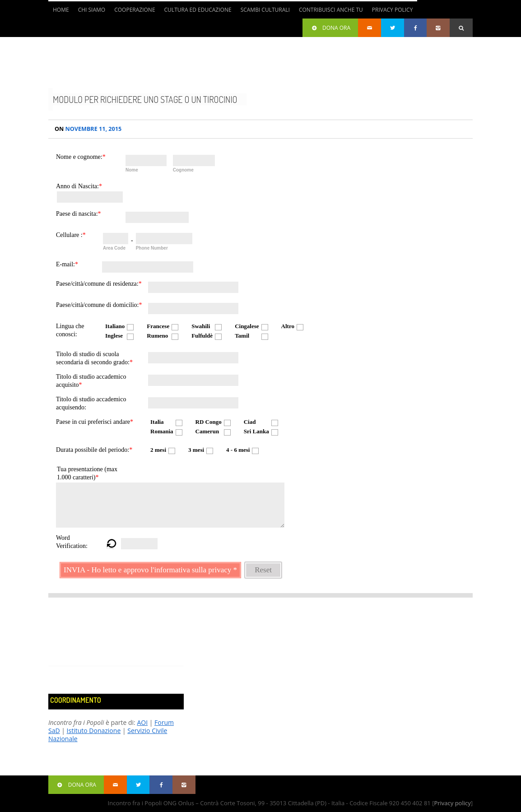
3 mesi (196, 449)
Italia (157, 421)
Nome (132, 169)
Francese (158, 326)
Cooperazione (134, 10)
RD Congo (208, 421)
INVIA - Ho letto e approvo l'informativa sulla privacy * (150, 570)
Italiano (115, 326)
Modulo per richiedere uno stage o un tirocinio (145, 99)
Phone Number (152, 248)
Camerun (207, 431)
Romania (161, 431)
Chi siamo (92, 10)
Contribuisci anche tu (331, 10)
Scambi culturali (265, 10)
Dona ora (330, 28)
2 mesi (158, 449)
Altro (287, 326)
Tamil (242, 335)
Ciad (250, 421)
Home (61, 10)
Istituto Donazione (94, 730)
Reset (263, 570)
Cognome (183, 169)
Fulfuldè (202, 335)
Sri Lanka (256, 431)
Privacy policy (452, 803)
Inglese (114, 335)
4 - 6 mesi (238, 449)
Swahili (200, 326)
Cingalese (247, 326)
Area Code (114, 248)
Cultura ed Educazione (198, 10)
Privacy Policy (392, 10)
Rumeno (157, 335)
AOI (142, 722)
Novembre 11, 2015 (88, 129)
